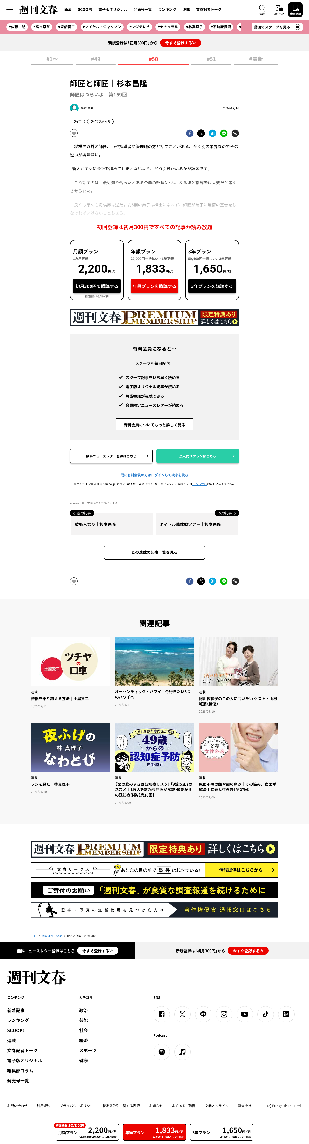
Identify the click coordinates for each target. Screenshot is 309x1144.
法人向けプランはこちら (197, 456)
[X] (182, 1014)
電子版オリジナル (112, 9)
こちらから (199, 484)
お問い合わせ (17, 1106)
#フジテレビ (139, 26)
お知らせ (156, 1106)
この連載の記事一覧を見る (154, 552)
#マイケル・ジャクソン (102, 26)
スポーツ (88, 1050)
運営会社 (244, 1106)
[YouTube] (245, 1014)
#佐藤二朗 (17, 26)
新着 (68, 9)
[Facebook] (162, 1014)
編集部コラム (20, 1070)
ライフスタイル (100, 121)
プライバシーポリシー (76, 1106)
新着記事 (16, 1010)
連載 (186, 9)
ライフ (77, 121)
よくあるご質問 (184, 1106)
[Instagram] (224, 1014)
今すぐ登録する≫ (180, 43)
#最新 (256, 59)
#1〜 (52, 59)
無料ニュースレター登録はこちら (111, 456)
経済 (83, 1040)
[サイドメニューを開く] (9, 9)
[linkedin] (286, 1014)
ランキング (167, 9)
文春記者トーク (208, 9)
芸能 (83, 1020)
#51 (211, 59)
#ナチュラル (168, 26)
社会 (83, 1030)
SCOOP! (85, 9)
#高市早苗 (41, 26)
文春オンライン (217, 1106)
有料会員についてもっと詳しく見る (154, 425)
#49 (95, 59)
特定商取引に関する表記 (121, 1106)
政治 (83, 1010)
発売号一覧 (143, 9)
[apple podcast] (182, 1052)
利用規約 (43, 1106)
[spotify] (162, 1052)
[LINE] (203, 1014)
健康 (83, 1060)
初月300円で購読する (97, 286)
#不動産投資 (221, 26)
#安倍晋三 (66, 26)
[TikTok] (265, 1014)
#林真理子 (194, 26)
